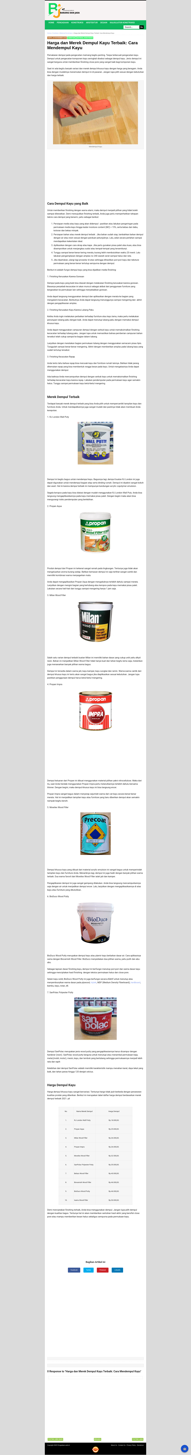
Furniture (71, 38)
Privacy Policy (131, 1445)
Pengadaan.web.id (64, 1445)
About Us (114, 1445)
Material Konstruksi (85, 38)
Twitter (88, 1270)
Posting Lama (137, 1440)
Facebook (73, 1270)
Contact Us (121, 1445)
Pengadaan (63, 22)
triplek (93, 982)
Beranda (97, 1440)
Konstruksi (77, 22)
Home (51, 22)
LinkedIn (118, 1270)
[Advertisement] (95, 179)
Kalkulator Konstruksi (122, 22)
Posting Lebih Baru (55, 1440)
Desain (103, 22)
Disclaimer (140, 1445)
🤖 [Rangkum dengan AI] (184, 1448)
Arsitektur (92, 22)
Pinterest (103, 1270)
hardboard (135, 982)
